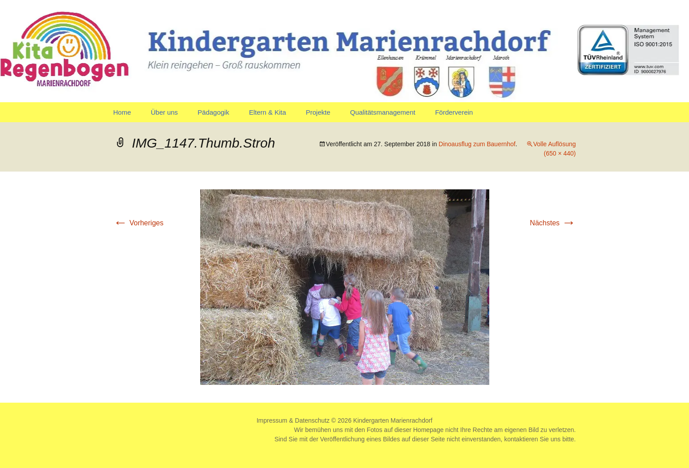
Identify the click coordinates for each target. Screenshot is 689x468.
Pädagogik (213, 112)
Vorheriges (138, 223)
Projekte (318, 112)
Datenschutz (312, 420)
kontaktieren (521, 439)
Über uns (164, 112)
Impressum (272, 420)
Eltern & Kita (267, 112)
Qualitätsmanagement (382, 112)
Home (122, 112)
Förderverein (454, 112)
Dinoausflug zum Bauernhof (477, 144)
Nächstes (553, 223)
